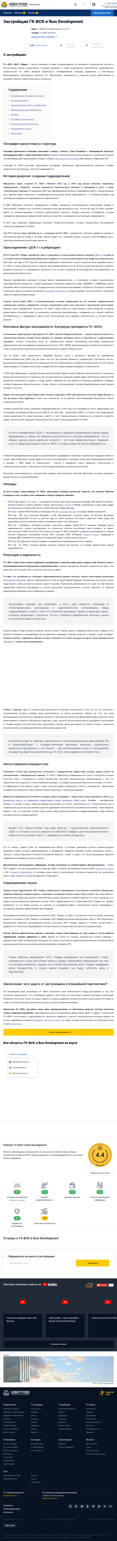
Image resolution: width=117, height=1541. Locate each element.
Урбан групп (80, 800)
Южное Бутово (64, 1425)
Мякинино (90, 1425)
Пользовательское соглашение (101, 1519)
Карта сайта (10, 1525)
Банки (88, 1447)
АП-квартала (9, 580)
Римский (21, 580)
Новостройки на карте (12, 1475)
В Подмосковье (9, 1422)
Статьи (33, 1478)
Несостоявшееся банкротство (25, 123)
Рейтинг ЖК (35, 1482)
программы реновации (55, 290)
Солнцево (62, 1418)
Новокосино (91, 1418)
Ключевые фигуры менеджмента (26, 109)
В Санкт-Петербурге (11, 1428)
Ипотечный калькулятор (95, 1453)
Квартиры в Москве (11, 1408)
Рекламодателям (11, 1508)
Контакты (8, 1512)
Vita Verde (32, 501)
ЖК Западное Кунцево (66, 511)
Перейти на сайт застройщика (44, 36)
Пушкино (34, 1432)
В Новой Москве (9, 1425)
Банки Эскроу (91, 1443)
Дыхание (8, 641)
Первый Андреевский (21, 872)
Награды (15, 114)
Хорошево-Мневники (66, 1408)
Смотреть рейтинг (40, 45)
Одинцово (35, 1425)
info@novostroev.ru (10, 1495)
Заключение (16, 133)
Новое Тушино (91, 534)
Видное (34, 1422)
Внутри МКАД (8, 1460)
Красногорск (36, 1408)
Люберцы (35, 1412)
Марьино (62, 1422)
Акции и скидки (92, 1450)
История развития (19, 100)
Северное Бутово (65, 1428)
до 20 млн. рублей (10, 1450)
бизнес (48, 1020)
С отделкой (7, 1457)
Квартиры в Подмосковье (13, 1415)
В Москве (7, 1418)
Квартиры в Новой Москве (13, 1412)
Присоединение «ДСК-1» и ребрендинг (28, 105)
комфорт (39, 1020)
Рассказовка (91, 1415)
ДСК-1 (98, 254)
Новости (34, 1475)
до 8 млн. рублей (10, 1443)
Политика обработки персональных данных (58, 1519)
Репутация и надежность (22, 119)
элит (58, 1020)
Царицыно (62, 1415)
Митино (61, 1412)
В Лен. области (9, 1432)
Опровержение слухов (21, 128)
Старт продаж (8, 1464)
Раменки (89, 1412)
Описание (7, 12)
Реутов (33, 1428)
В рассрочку (8, 1453)
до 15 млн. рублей (10, 1447)
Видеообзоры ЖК (10, 1478)
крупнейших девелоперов (66, 158)
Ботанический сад (93, 1422)
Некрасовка (90, 1408)
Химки (33, 1415)
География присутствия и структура (27, 95)
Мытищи (34, 1418)
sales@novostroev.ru (49, 1498)
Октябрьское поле (93, 1428)
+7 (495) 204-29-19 (70, 3)
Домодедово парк (104, 868)
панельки (16, 1023)
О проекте (8, 1505)
